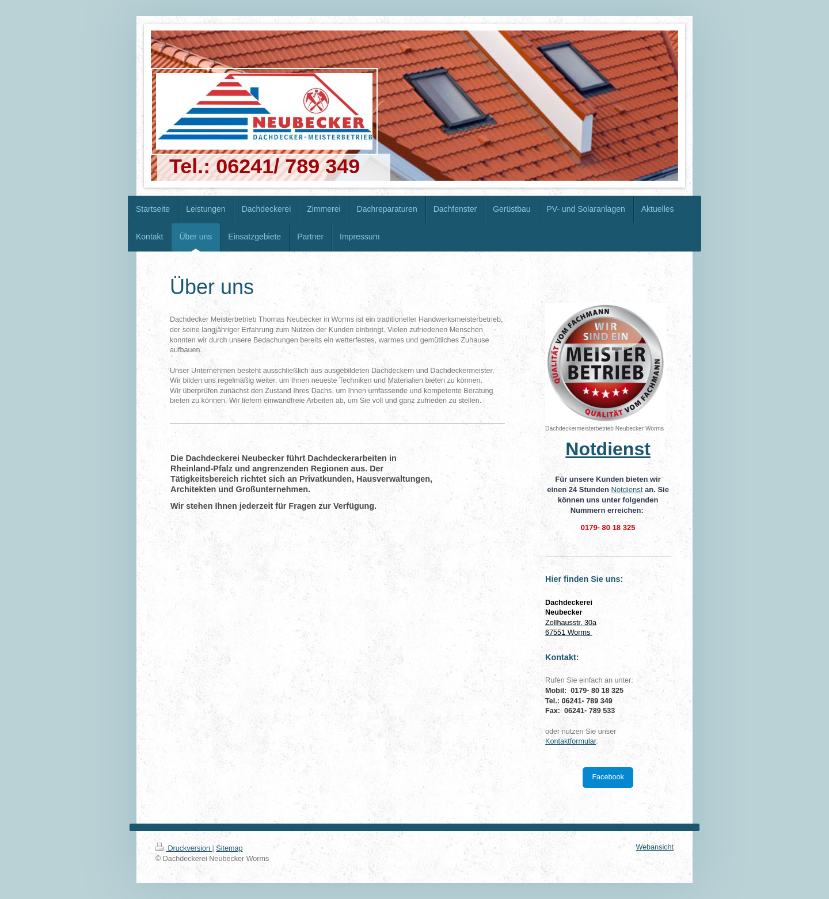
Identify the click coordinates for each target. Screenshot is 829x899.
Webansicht (655, 847)
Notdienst (626, 489)
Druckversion (183, 848)
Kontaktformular (570, 741)
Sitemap (229, 848)
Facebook (607, 777)
